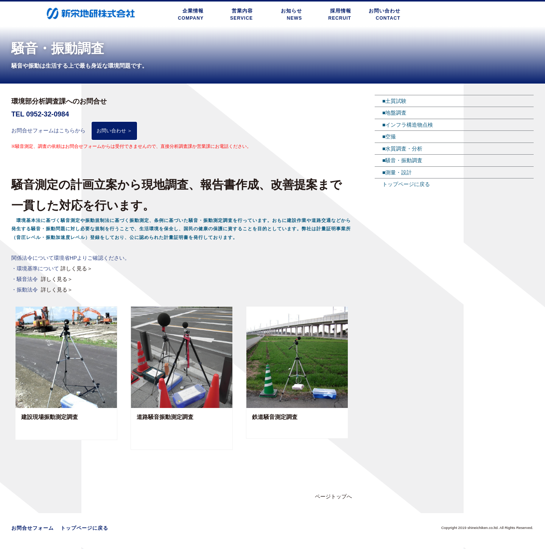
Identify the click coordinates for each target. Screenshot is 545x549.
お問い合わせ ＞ (116, 132)
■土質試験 (394, 101)
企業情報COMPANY (193, 14)
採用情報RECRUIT (340, 14)
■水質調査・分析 (402, 149)
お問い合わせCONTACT (384, 14)
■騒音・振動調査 (402, 160)
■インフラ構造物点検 (407, 125)
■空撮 (389, 136)
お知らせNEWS (291, 14)
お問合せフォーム (32, 530)
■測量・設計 (397, 172)
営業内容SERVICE (242, 14)
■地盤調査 (394, 113)
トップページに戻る (406, 184)
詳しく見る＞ (76, 270)
